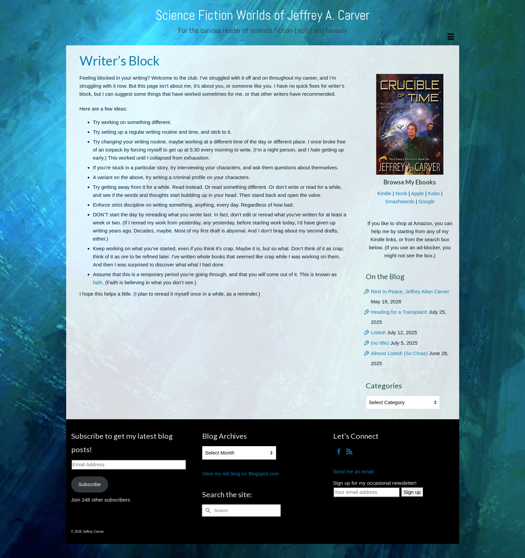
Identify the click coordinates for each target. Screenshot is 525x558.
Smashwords (399, 201)
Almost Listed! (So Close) (399, 353)
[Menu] (450, 37)
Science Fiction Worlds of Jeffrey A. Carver (262, 15)
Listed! (378, 332)
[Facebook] (339, 451)
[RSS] (349, 451)
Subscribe (89, 484)
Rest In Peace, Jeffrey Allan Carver (410, 291)
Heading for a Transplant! (399, 312)
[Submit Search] (207, 510)
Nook (401, 193)
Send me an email (353, 471)
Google (427, 201)
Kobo (434, 193)
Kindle (384, 193)
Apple (417, 193)
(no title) (380, 343)
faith (97, 282)
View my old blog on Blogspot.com (240, 473)
